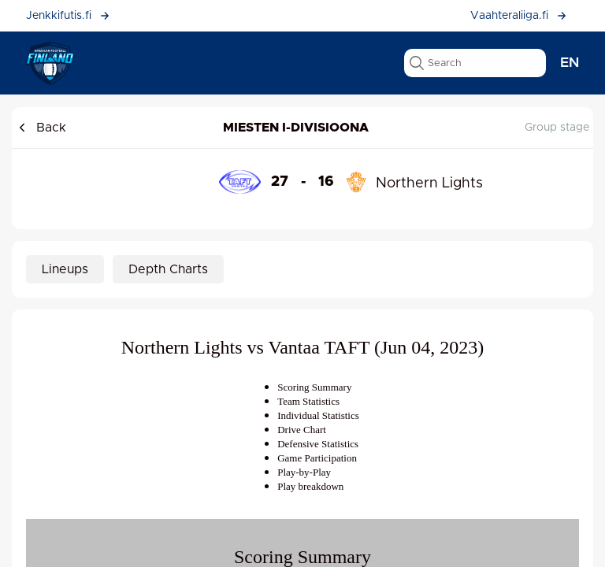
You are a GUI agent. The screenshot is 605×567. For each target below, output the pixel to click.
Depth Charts (168, 269)
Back (41, 127)
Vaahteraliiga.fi (518, 15)
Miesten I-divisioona (296, 127)
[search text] (475, 63)
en (569, 63)
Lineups (65, 269)
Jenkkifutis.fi (68, 15)
